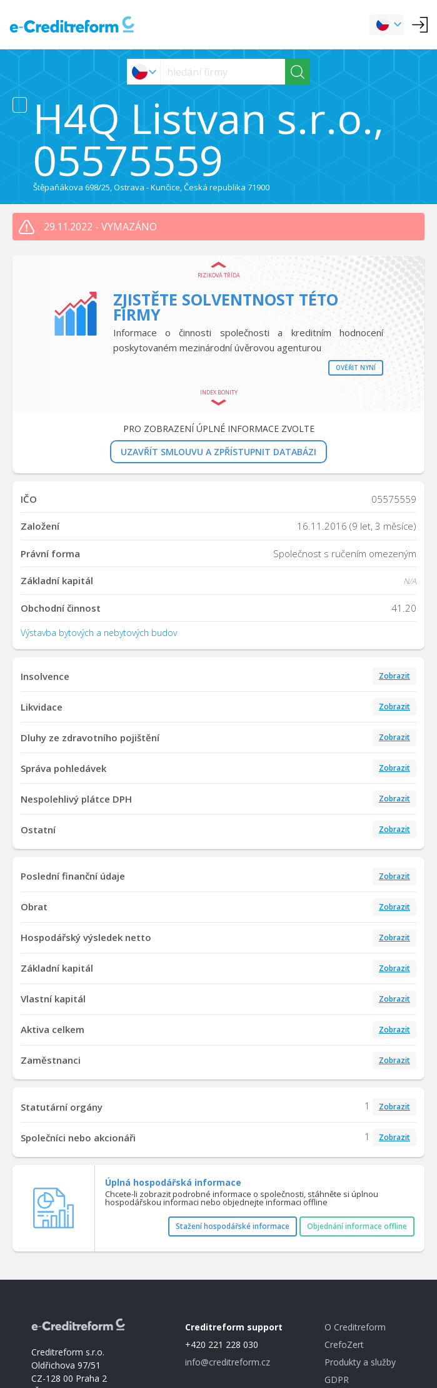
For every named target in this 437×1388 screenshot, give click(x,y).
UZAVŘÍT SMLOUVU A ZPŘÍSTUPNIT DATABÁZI (218, 452)
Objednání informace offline (357, 1226)
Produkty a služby (360, 1362)
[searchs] (223, 72)
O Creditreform (355, 1327)
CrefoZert (344, 1344)
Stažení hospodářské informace (232, 1226)
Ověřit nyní (356, 367)
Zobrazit (394, 676)
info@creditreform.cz (227, 1362)
